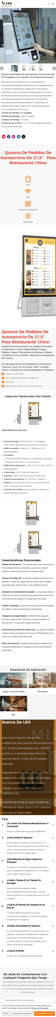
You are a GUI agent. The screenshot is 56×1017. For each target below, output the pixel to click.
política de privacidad (39, 1008)
